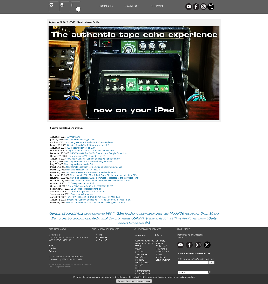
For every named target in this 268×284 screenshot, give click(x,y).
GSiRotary (139, 218)
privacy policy (187, 281)
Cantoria (114, 218)
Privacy (52, 251)
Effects (158, 235)
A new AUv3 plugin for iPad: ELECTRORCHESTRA (90, 186)
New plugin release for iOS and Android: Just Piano (88, 161)
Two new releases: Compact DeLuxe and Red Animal (91, 172)
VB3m (119, 213)
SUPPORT (157, 6)
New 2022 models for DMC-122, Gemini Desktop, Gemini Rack (95, 202)
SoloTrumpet (146, 213)
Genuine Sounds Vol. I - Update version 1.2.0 (88, 145)
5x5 (147, 222)
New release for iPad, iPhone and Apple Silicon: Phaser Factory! (100, 180)
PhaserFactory (198, 218)
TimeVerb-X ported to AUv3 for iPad (87, 191)
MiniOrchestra (192, 213)
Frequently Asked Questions (190, 234)
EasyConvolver (136, 222)
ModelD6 (176, 213)
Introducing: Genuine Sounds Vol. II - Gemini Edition (88, 142)
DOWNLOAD (131, 6)
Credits (52, 248)
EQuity (211, 218)
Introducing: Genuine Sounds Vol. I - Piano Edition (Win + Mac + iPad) (99, 199)
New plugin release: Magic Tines (79, 139)
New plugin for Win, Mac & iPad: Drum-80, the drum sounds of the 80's (103, 175)
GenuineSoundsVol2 (66, 213)
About (52, 245)
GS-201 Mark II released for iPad (86, 188)
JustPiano (131, 213)
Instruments (140, 235)
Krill (216, 213)
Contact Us (182, 237)
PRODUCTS (106, 6)
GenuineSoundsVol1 (94, 213)
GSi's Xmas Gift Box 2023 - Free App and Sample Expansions (98, 153)
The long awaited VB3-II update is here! (86, 156)
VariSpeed (123, 222)
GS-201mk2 (166, 218)
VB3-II (110, 213)
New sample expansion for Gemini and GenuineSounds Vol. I (94, 166)
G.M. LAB (103, 240)
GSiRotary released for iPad (81, 183)
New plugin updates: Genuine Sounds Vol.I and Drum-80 (93, 158)
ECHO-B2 (153, 218)
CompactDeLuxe (81, 218)
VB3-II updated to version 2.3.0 (81, 147)
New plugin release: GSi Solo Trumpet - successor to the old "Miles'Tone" (104, 177)
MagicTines (161, 213)
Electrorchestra (61, 218)
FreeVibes (125, 218)
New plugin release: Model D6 (78, 164)
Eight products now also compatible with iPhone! (91, 150)
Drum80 (206, 213)
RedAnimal (100, 218)
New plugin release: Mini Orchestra (83, 169)
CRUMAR (103, 237)
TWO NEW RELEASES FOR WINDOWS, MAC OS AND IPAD (93, 197)
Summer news (73, 136)
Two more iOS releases (82, 194)
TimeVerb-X (182, 218)
